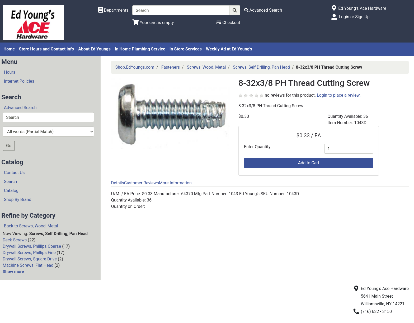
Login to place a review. (339, 95)
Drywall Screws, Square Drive (30, 258)
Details (117, 182)
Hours (9, 72)
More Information (175, 182)
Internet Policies (19, 81)
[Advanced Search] (263, 10)
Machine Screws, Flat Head (28, 265)
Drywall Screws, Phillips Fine (29, 252)
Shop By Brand (17, 199)
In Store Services (186, 49)
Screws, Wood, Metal (206, 67)
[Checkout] (228, 22)
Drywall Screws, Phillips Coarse (32, 246)
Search (10, 181)
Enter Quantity (257, 146)
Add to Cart (308, 162)
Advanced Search (20, 107)
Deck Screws (15, 239)
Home (9, 49)
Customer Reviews (141, 182)
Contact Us (14, 172)
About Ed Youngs (94, 49)
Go (8, 145)
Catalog (11, 190)
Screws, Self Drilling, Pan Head (261, 67)
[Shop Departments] (113, 10)
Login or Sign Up (354, 16)
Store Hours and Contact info (46, 49)
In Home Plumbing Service (140, 49)
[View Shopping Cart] (153, 22)
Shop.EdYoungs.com (134, 67)
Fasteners (170, 67)
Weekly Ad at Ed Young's (229, 49)
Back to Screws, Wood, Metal (31, 225)
